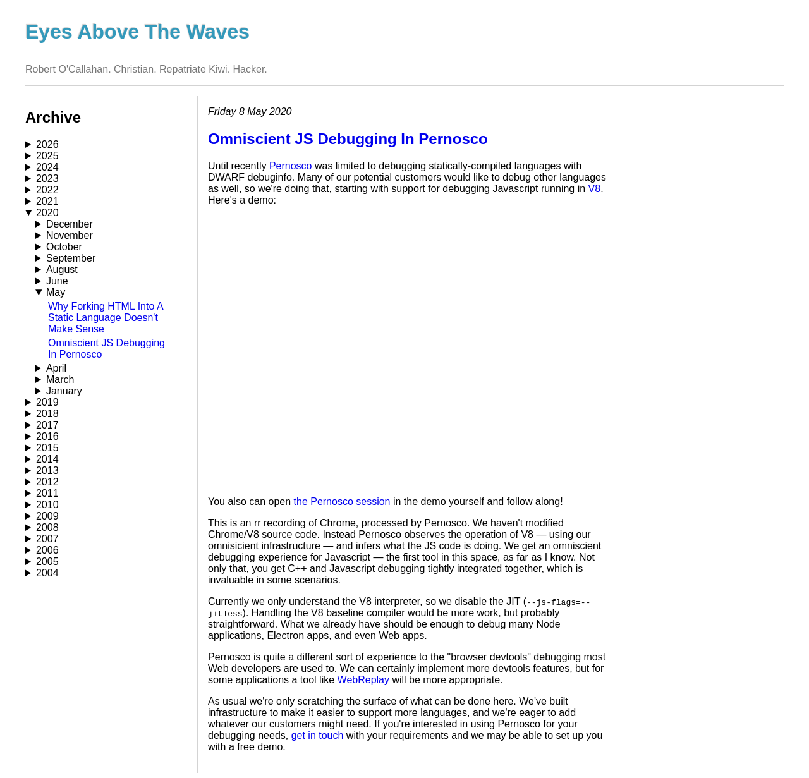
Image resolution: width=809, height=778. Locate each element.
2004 (47, 573)
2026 (47, 144)
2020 (47, 212)
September (70, 258)
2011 (47, 493)
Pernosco (290, 166)
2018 (47, 413)
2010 (47, 504)
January (64, 391)
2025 (47, 155)
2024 (47, 167)
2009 (47, 516)
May (55, 292)
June (57, 281)
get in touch (317, 735)
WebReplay (363, 679)
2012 (47, 482)
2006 (47, 550)
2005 (47, 561)
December (69, 224)
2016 (47, 436)
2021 (47, 201)
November (69, 235)
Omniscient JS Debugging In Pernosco (348, 138)
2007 (47, 538)
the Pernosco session (342, 501)
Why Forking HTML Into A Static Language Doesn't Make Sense (105, 317)
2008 (47, 527)
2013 (47, 470)
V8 (594, 188)
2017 (47, 425)
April (56, 368)
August (62, 269)
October (64, 246)
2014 (47, 459)
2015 (47, 447)
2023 (47, 178)
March (60, 379)
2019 (47, 402)
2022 (47, 190)
